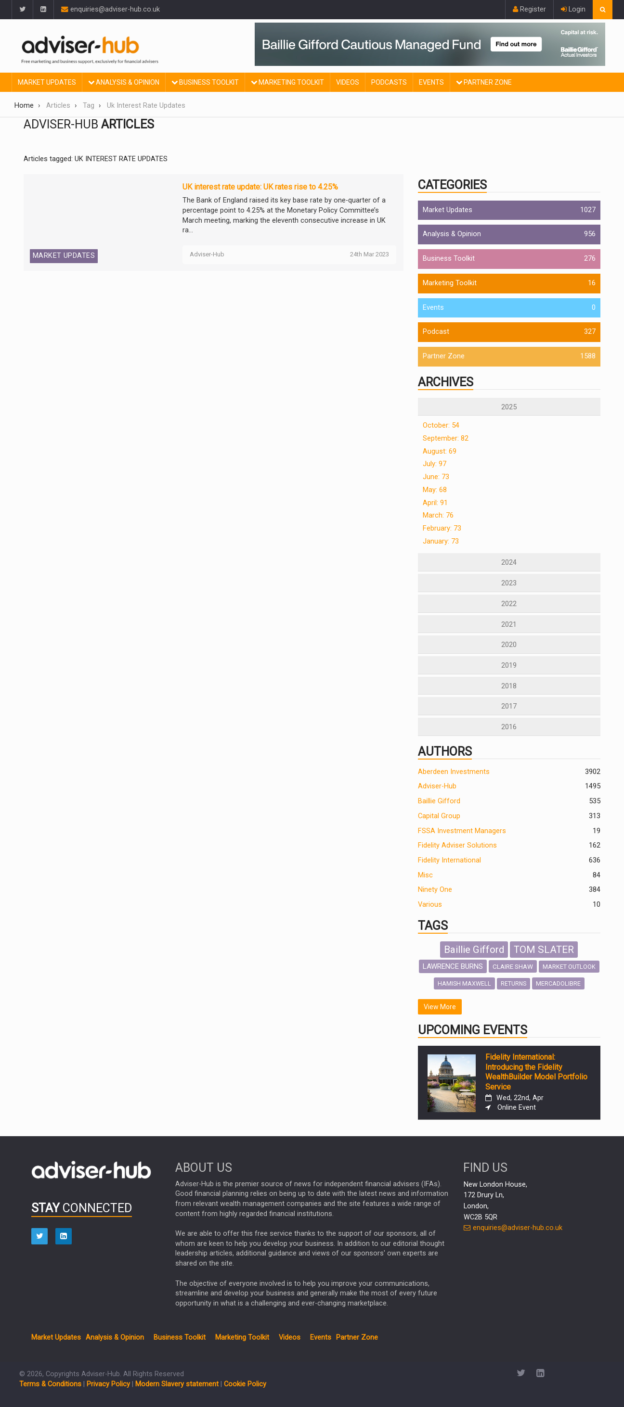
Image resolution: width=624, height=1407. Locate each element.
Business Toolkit (205, 82)
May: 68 (435, 490)
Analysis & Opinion (123, 82)
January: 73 (441, 541)
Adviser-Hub (437, 786)
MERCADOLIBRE (558, 983)
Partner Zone (484, 82)
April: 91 (435, 503)
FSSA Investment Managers (462, 831)
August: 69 (439, 451)
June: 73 (436, 477)
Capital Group (439, 816)
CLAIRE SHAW (513, 966)
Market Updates (47, 82)
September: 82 (445, 438)
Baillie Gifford (439, 801)
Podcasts (389, 82)
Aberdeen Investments (454, 772)
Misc (425, 875)
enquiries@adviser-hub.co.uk (110, 9)
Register (529, 9)
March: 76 (438, 515)
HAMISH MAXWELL (464, 983)
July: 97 (434, 464)
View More (440, 1007)
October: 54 (441, 425)
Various (430, 904)
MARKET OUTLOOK (569, 966)
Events (431, 82)
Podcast (436, 332)
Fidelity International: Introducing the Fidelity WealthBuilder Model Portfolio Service (536, 1071)
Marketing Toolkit (287, 82)
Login (573, 9)
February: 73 (442, 528)
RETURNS (513, 983)
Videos (347, 82)
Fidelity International (449, 860)
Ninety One (435, 890)
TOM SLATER (544, 949)
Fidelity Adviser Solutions (457, 845)
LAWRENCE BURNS (453, 966)
